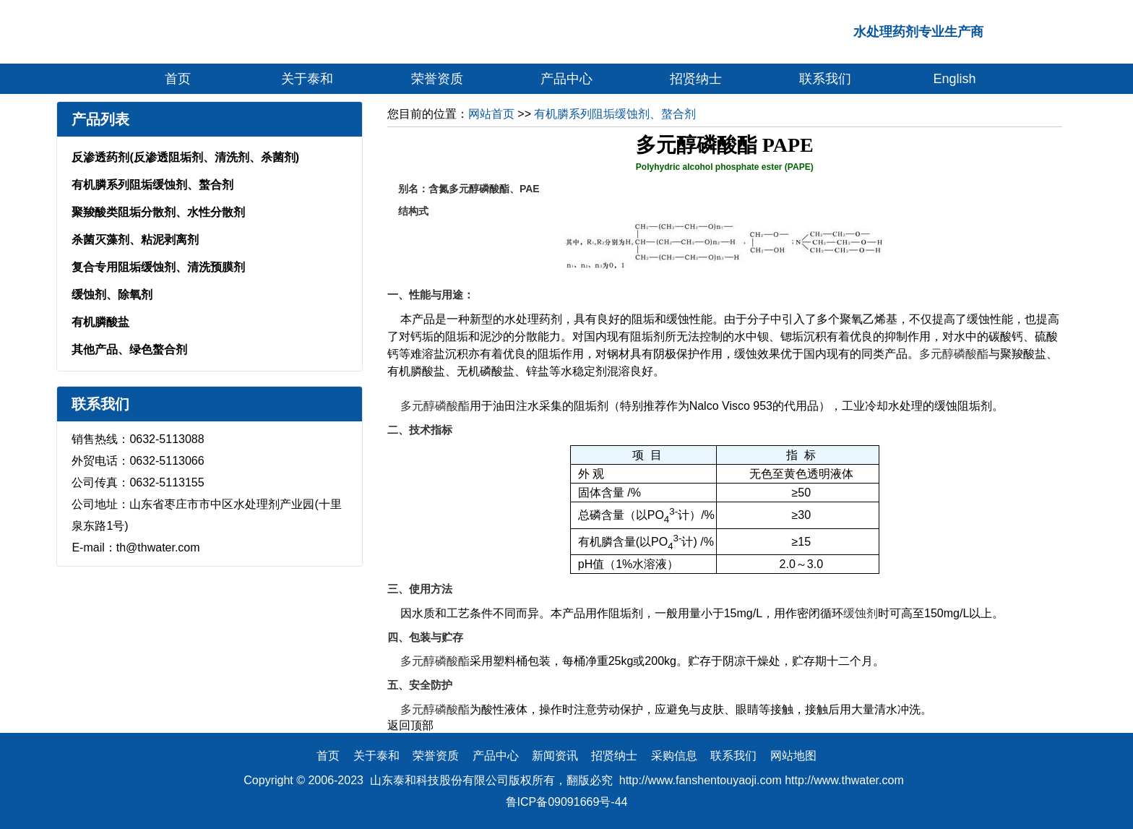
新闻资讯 (555, 755)
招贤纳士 (696, 79)
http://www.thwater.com (844, 780)
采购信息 (674, 755)
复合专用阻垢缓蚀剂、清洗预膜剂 (158, 267)
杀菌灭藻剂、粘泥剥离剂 (135, 239)
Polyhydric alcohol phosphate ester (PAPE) (725, 167)
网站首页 (491, 114)
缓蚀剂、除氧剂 (112, 294)
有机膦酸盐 (100, 322)
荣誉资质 (437, 79)
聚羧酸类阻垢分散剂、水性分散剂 (158, 212)
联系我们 (825, 79)
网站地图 (793, 755)
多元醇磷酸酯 (953, 354)
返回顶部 (410, 725)
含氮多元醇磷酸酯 (468, 188)
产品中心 (566, 79)
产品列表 (100, 119)
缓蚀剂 (860, 613)
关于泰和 (307, 79)
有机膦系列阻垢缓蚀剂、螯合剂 (152, 185)
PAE (530, 188)
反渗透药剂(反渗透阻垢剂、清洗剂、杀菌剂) (185, 157)
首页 (178, 79)
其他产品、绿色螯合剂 (129, 349)
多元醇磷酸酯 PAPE (725, 145)
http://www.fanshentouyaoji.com (700, 780)
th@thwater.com (158, 547)
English (955, 79)
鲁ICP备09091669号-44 (567, 802)
